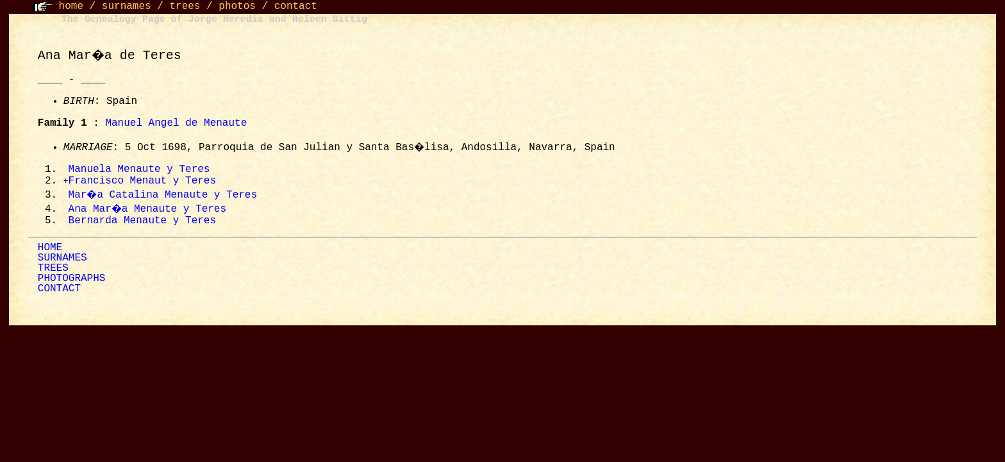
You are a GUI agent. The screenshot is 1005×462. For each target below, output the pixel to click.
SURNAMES (62, 260)
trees (184, 6)
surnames (126, 6)
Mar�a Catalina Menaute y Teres (164, 196)
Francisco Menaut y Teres (142, 182)
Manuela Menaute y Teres (139, 170)
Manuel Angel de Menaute (176, 123)
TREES (53, 270)
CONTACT (59, 290)
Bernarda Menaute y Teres (142, 222)
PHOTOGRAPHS (72, 280)
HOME (50, 249)
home (71, 6)
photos (237, 6)
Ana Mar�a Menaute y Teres (149, 210)
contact (295, 6)
